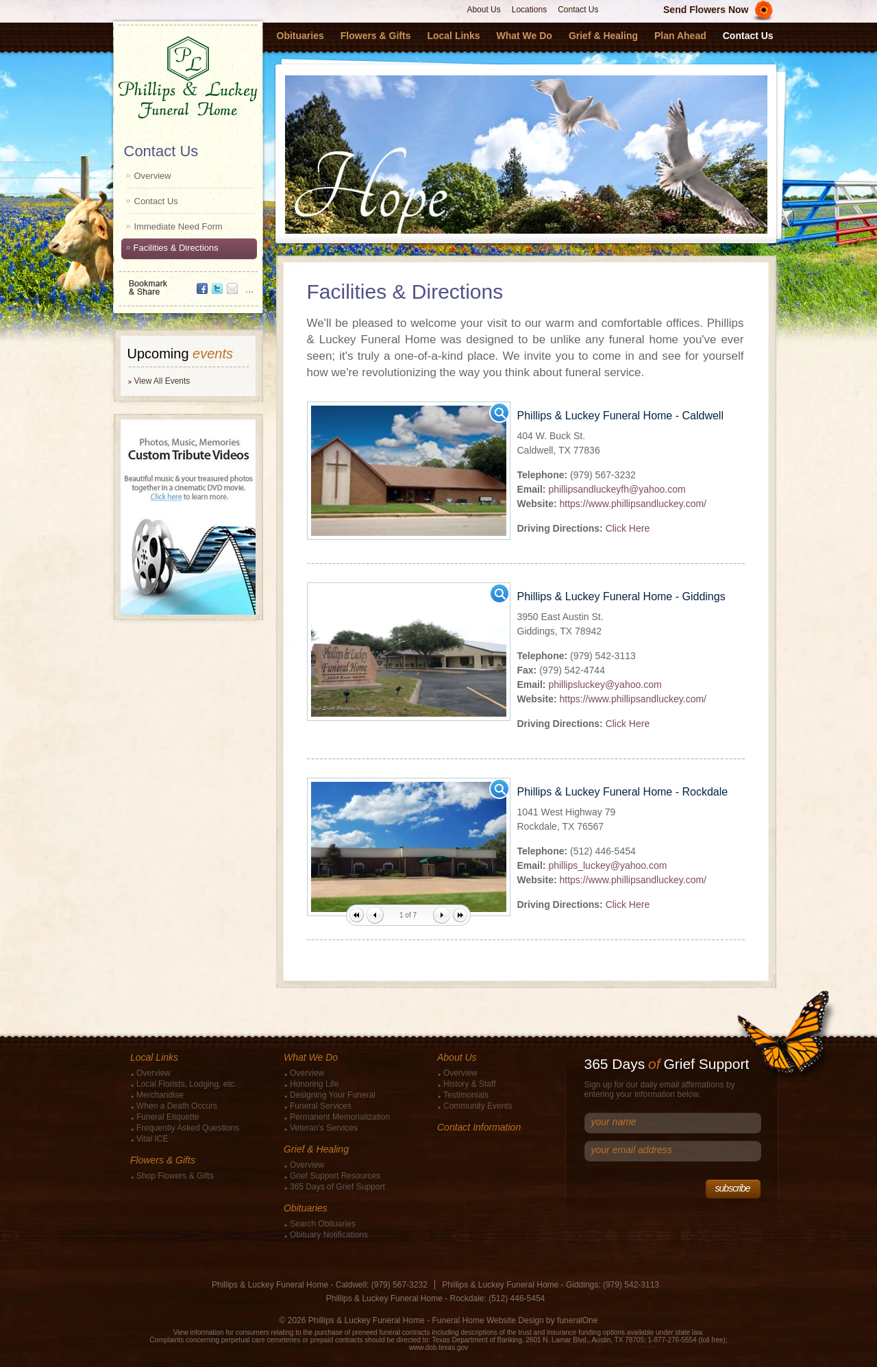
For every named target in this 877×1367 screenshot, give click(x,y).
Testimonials (466, 1095)
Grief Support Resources (335, 1176)
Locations (529, 9)
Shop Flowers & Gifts (175, 1176)
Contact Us (578, 9)
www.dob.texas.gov (438, 1347)
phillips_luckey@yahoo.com (607, 865)
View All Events (162, 381)
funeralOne (577, 1320)
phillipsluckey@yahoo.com (604, 684)
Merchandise (160, 1095)
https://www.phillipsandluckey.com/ (632, 503)
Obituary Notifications (329, 1235)
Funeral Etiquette (167, 1117)
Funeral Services (320, 1106)
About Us (483, 9)
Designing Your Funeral (332, 1095)
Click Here (628, 528)
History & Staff (469, 1084)
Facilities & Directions (176, 248)
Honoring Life (314, 1084)
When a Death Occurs (176, 1106)
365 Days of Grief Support (337, 1187)
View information (198, 1332)
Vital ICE (152, 1139)
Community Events (477, 1106)
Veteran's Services (324, 1128)
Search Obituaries (323, 1224)
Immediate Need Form (178, 226)
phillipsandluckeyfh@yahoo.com (616, 489)
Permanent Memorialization (340, 1117)
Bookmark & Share (187, 283)
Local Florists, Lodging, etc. (186, 1084)
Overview (152, 176)
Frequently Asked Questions (187, 1128)
